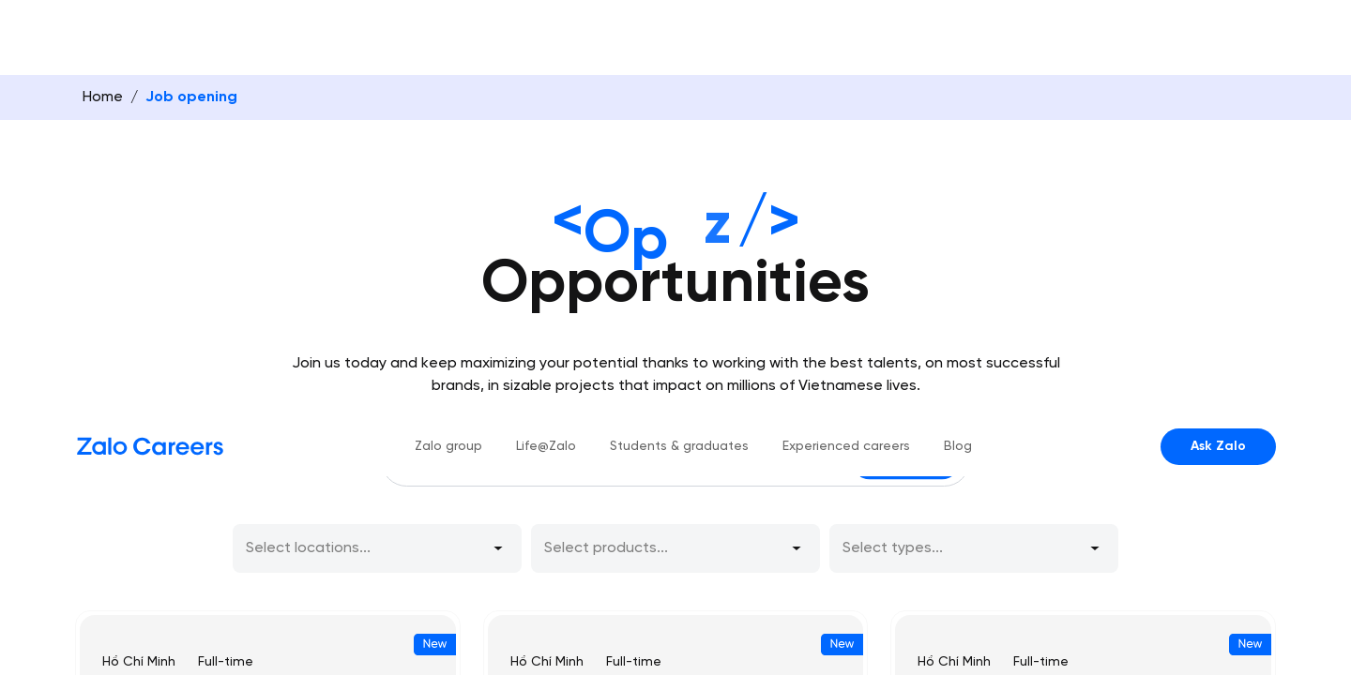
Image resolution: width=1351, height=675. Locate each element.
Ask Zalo (1218, 30)
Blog (958, 30)
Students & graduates (679, 30)
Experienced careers (846, 30)
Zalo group (448, 30)
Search (906, 395)
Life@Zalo (546, 30)
